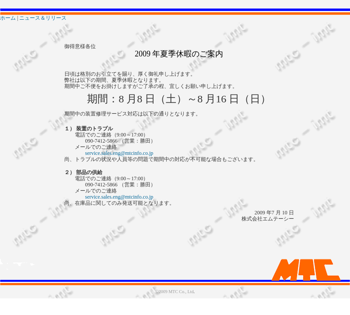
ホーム (8, 18)
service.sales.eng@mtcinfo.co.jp (119, 153)
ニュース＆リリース (42, 18)
